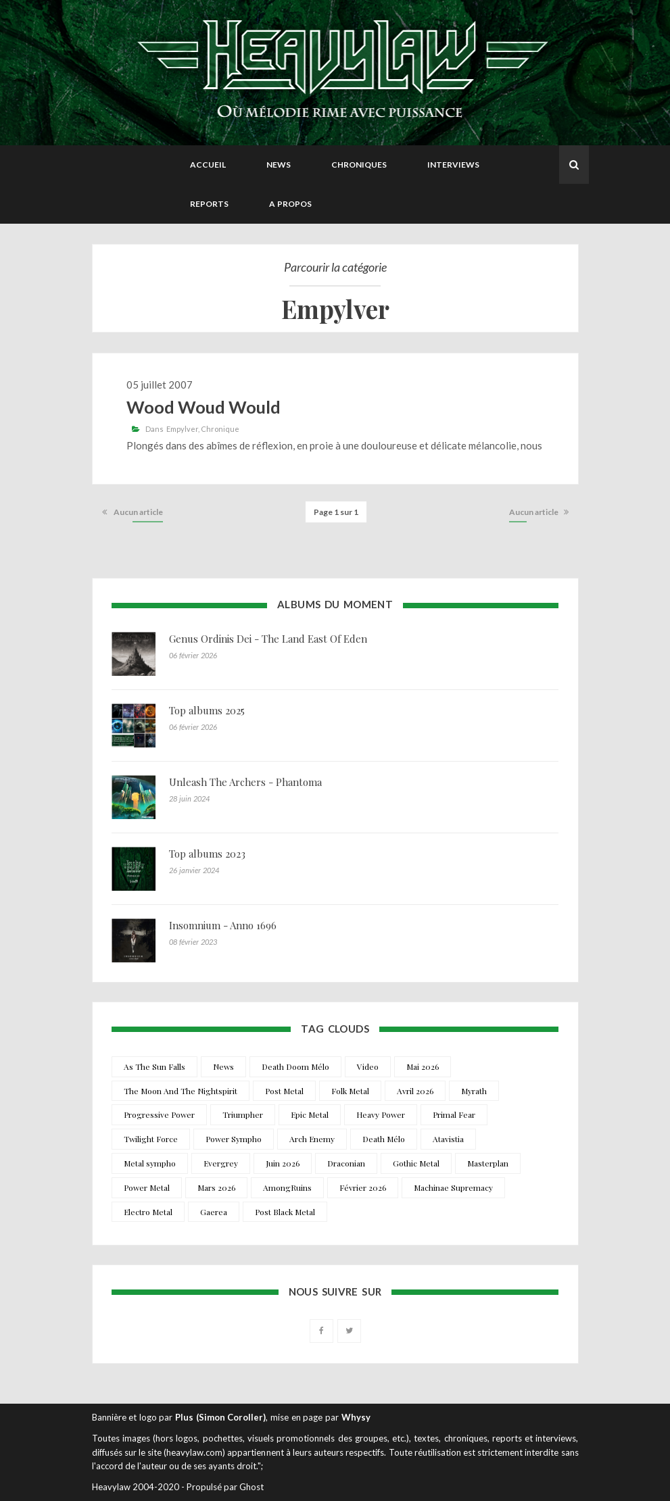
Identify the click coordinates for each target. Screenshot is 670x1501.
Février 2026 (362, 1187)
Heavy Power (380, 1114)
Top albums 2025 (207, 710)
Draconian (346, 1163)
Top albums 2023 (207, 853)
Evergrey (221, 1163)
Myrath (474, 1090)
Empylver (182, 428)
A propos (290, 204)
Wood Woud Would (203, 407)
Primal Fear (454, 1114)
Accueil (208, 164)
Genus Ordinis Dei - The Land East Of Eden (268, 638)
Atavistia (448, 1138)
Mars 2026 (216, 1187)
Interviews (453, 164)
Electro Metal (148, 1211)
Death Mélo (383, 1138)
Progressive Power (159, 1114)
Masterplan (487, 1163)
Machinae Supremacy (453, 1187)
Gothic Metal (416, 1163)
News (278, 164)
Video (368, 1066)
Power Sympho (234, 1138)
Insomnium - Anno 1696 (223, 925)
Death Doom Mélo (295, 1066)
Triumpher (242, 1114)
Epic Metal (310, 1114)
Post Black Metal (285, 1211)
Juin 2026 (283, 1163)
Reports (209, 204)
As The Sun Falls (154, 1066)
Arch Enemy (312, 1138)
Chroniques (359, 164)
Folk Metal (350, 1090)
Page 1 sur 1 (336, 512)
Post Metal (284, 1090)
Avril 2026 (415, 1090)
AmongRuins (287, 1187)
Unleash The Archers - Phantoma (245, 782)
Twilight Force (151, 1138)
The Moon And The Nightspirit (180, 1090)
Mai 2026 (422, 1066)
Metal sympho (150, 1163)
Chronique (220, 428)
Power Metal (147, 1187)
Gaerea (213, 1211)
